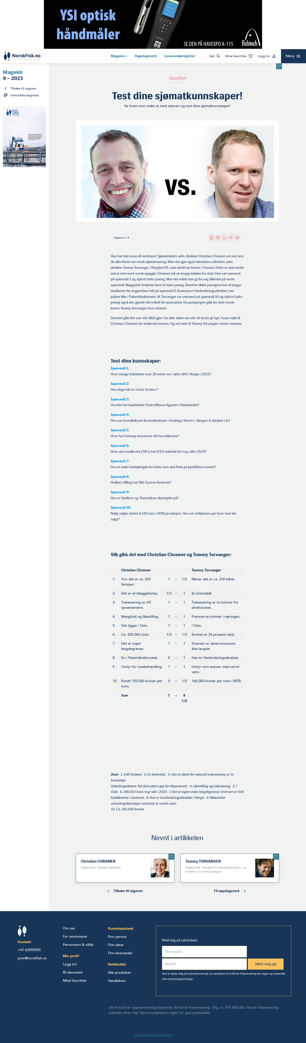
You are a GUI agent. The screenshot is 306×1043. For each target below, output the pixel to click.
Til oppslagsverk (227, 891)
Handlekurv (117, 981)
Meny (290, 56)
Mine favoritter (236, 56)
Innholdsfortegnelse (24, 95)
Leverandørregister (180, 56)
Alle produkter (119, 972)
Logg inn (264, 56)
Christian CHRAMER (98, 861)
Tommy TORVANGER (203, 861)
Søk (211, 56)
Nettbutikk (117, 964)
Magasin (118, 56)
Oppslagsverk (146, 56)
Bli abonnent (73, 972)
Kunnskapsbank (120, 928)
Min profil (71, 956)
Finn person (117, 937)
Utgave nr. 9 (121, 237)
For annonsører (75, 936)
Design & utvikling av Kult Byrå (153, 1035)
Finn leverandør (120, 953)
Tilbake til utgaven (23, 89)
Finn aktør (116, 945)
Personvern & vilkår (78, 945)
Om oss (69, 928)
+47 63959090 (29, 950)
